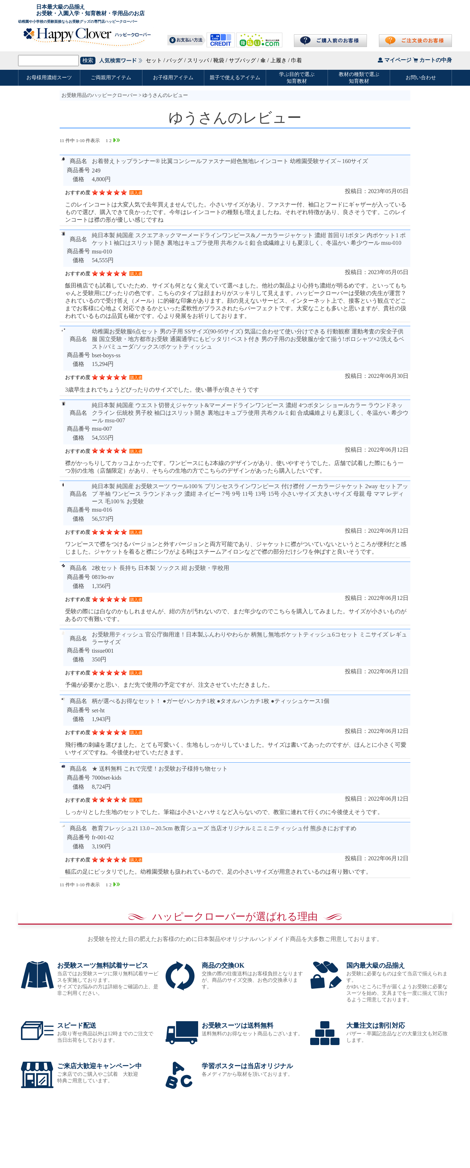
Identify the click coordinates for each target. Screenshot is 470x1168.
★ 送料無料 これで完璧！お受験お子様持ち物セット (160, 769)
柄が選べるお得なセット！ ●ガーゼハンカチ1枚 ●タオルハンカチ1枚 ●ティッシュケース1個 (210, 701)
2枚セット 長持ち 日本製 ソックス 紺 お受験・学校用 (160, 568)
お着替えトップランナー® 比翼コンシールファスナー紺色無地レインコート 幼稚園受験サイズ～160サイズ (230, 161)
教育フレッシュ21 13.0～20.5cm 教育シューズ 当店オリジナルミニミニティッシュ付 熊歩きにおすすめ (224, 828)
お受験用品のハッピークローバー (99, 95)
